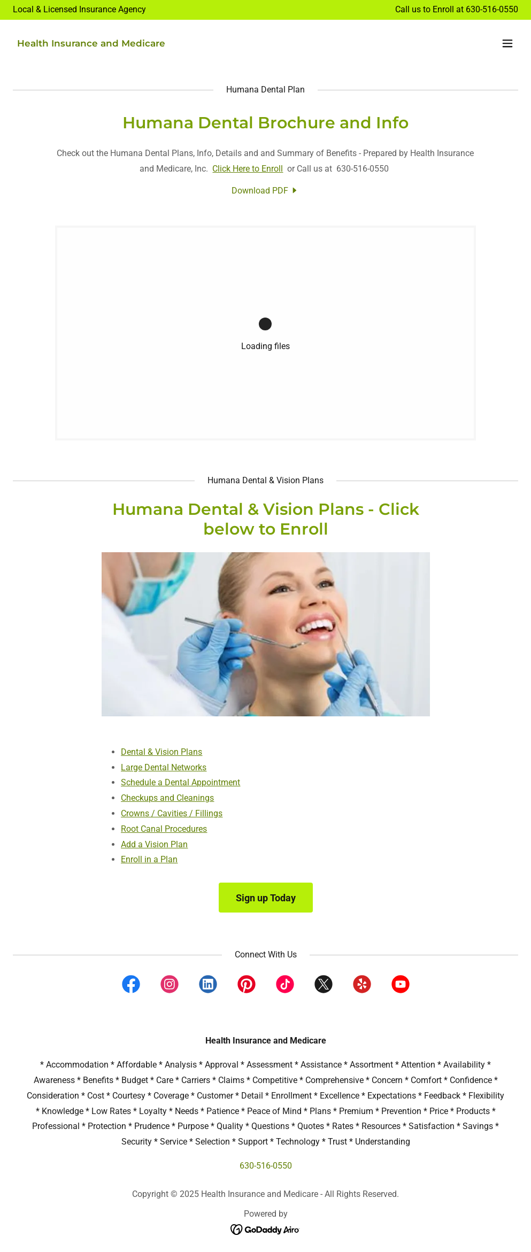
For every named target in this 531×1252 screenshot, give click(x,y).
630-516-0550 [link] (492, 9)
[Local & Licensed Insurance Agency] (79, 10)
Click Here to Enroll (247, 169)
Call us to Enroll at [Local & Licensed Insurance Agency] (430, 9)
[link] (91, 43)
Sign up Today (266, 897)
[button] (507, 43)
